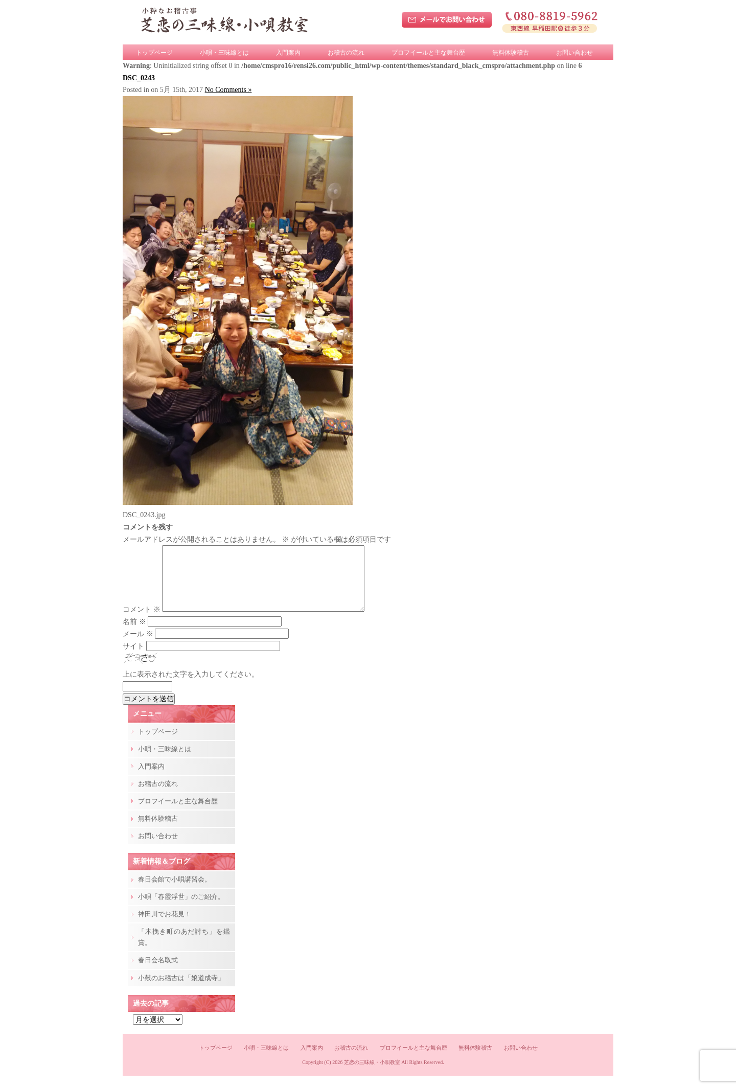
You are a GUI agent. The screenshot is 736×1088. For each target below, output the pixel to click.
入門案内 (288, 52)
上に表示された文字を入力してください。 (191, 686)
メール (138, 646)
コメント (141, 622)
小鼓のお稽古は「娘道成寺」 (181, 990)
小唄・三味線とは (224, 52)
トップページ (154, 52)
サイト (133, 658)
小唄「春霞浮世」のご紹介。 (181, 909)
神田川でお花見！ (164, 926)
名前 (134, 634)
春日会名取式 (158, 972)
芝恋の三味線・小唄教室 (372, 1074)
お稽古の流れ (346, 52)
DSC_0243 (139, 78)
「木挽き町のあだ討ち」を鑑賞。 (184, 949)
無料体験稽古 (510, 52)
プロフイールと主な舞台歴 (428, 52)
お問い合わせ (574, 52)
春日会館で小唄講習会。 (174, 891)
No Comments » (228, 90)
